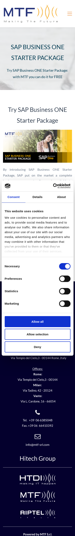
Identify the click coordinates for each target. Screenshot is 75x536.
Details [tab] (38, 197)
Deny (37, 347)
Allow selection (37, 334)
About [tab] (61, 197)
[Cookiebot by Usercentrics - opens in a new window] (53, 186)
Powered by (31, 528)
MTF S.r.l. (46, 528)
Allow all (37, 321)
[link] (37, 126)
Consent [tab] (13, 197)
